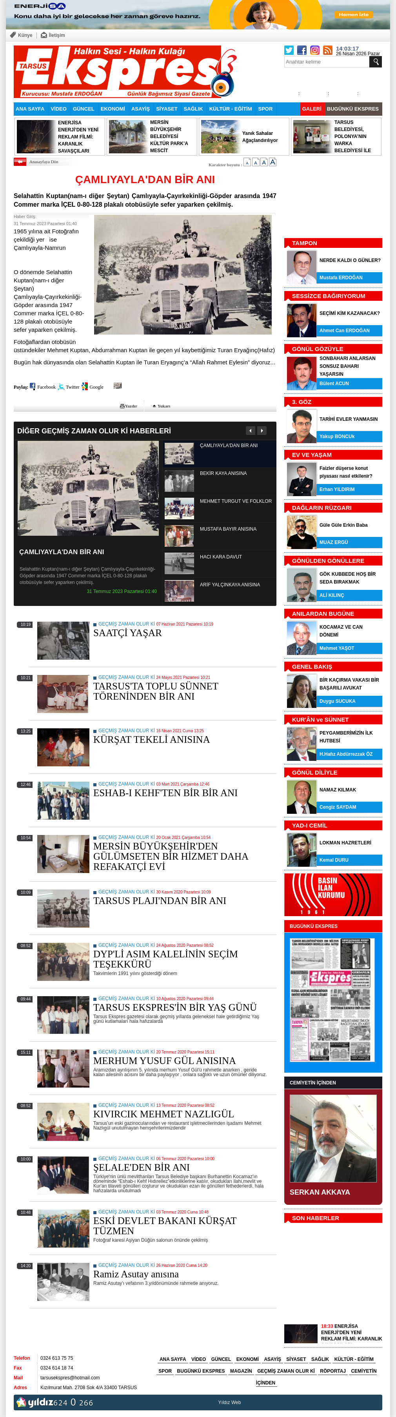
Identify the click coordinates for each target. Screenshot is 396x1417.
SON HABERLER (315, 1218)
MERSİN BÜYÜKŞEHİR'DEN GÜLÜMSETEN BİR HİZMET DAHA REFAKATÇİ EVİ (170, 856)
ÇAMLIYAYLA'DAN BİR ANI (61, 552)
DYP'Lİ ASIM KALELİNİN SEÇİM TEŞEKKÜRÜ (165, 959)
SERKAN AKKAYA (320, 1192)
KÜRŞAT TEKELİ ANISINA (151, 739)
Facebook (46, 387)
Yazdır (131, 406)
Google (96, 387)
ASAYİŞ (140, 109)
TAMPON (304, 243)
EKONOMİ (113, 109)
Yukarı (164, 406)
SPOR (265, 109)
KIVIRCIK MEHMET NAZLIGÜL (163, 1114)
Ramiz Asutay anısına (136, 1274)
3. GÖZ (301, 401)
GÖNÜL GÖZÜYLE (317, 349)
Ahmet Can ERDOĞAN (345, 330)
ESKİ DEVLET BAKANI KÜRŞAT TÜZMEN (164, 1225)
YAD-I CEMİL (309, 825)
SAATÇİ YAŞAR (127, 633)
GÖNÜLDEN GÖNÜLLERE (328, 560)
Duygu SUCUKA (338, 701)
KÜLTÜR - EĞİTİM (230, 109)
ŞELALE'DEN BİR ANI (141, 1167)
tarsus (248, 1402)
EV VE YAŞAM (312, 454)
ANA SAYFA (30, 109)
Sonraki (262, 430)
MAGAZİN (241, 1371)
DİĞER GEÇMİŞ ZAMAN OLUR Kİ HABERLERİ (94, 431)
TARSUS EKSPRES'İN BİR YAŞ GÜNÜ (175, 1007)
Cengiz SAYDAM (338, 807)
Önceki (251, 430)
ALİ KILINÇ (332, 595)
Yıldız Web (229, 1402)
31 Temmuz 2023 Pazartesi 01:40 (122, 591)
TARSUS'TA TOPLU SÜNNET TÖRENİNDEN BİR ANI (155, 691)
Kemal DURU (334, 860)
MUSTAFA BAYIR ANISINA (228, 529)
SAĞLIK (193, 109)
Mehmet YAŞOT (337, 648)
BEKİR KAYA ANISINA (223, 473)
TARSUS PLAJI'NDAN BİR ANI (159, 900)
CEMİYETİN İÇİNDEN (313, 1083)
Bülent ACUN (334, 383)
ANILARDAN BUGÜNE (323, 613)
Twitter (72, 387)
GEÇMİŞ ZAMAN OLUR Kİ (126, 624)
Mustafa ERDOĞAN (341, 277)
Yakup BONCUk (337, 436)
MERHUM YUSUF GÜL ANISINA (164, 1060)
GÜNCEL (83, 109)
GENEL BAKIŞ (312, 666)
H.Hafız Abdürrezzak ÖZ (346, 754)
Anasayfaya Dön (43, 161)
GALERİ (312, 109)
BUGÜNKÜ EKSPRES (353, 109)
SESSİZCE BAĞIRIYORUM (328, 296)
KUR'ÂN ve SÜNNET (320, 719)
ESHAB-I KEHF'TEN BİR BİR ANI (165, 793)
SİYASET (166, 109)
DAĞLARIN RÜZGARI (322, 507)
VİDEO (58, 109)
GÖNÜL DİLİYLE (315, 772)
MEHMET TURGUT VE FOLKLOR (236, 501)
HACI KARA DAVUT (221, 557)
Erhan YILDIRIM (337, 489)
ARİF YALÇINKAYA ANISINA (230, 585)
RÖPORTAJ (333, 1371)
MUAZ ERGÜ (334, 542)
